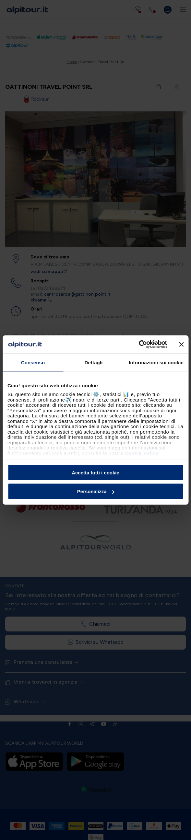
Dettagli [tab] (94, 362)
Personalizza (95, 491)
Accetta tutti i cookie (95, 472)
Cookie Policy (142, 453)
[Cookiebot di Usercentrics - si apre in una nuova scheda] (138, 344)
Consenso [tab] (33, 362)
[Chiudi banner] (181, 344)
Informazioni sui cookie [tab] (156, 362)
